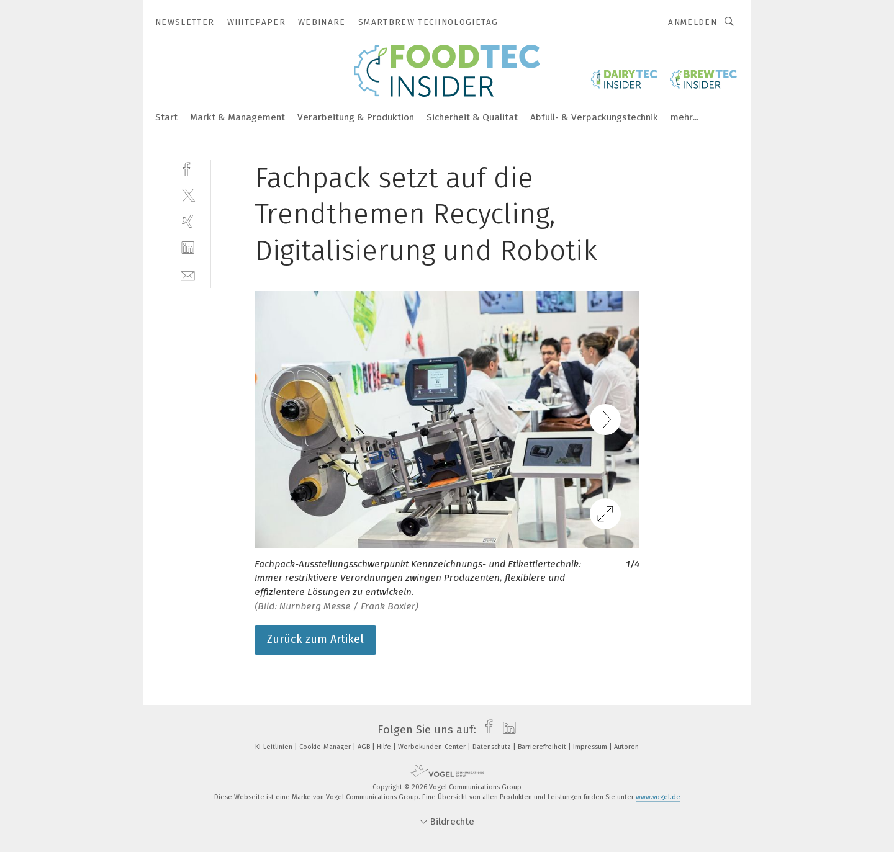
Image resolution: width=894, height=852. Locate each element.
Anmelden (692, 22)
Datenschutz (492, 747)
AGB (365, 747)
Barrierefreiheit (543, 747)
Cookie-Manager (326, 747)
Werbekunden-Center (432, 747)
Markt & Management (237, 117)
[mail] (188, 274)
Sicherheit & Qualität (472, 117)
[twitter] (188, 194)
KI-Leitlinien (274, 747)
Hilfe (385, 747)
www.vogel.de (658, 797)
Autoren (626, 747)
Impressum (591, 747)
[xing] (188, 221)
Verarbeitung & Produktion (355, 117)
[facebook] (188, 168)
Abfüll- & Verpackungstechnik (594, 117)
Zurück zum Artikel (315, 639)
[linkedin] (188, 248)
